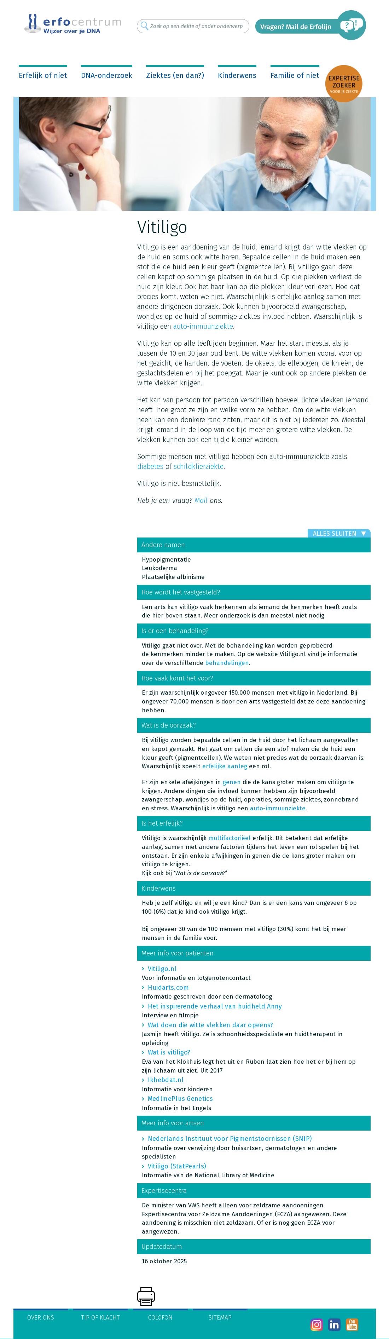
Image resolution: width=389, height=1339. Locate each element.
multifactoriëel (229, 838)
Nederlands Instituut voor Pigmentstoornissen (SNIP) (230, 1139)
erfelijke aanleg (224, 766)
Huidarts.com (168, 988)
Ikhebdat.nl (166, 1080)
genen (232, 782)
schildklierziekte (198, 466)
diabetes (150, 466)
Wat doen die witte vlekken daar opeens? (210, 1025)
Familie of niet (295, 75)
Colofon (160, 1317)
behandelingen (227, 663)
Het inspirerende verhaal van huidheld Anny (215, 1006)
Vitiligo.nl (162, 969)
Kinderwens (237, 75)
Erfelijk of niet (43, 75)
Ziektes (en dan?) (175, 75)
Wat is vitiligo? (169, 1052)
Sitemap (220, 1317)
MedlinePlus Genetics (180, 1099)
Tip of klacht (100, 1317)
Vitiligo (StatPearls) (177, 1166)
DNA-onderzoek (106, 75)
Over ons (40, 1317)
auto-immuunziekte (203, 326)
